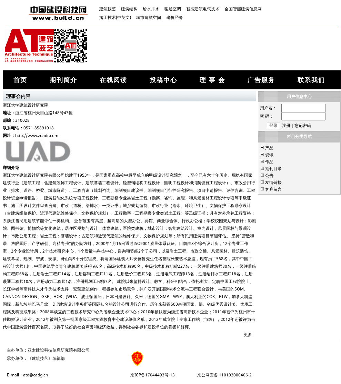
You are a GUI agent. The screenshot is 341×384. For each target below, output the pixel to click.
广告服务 (261, 80)
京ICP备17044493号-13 (152, 375)
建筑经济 (174, 17)
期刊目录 (273, 168)
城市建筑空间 (148, 17)
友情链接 (273, 182)
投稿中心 (163, 80)
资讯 (269, 155)
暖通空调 (172, 9)
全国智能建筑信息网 (243, 9)
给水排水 (151, 9)
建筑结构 (129, 9)
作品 (269, 162)
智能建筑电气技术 (202, 9)
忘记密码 (302, 125)
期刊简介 (63, 80)
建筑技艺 (107, 9)
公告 (269, 175)
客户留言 (273, 189)
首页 (20, 80)
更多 (248, 334)
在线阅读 (113, 80)
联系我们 (311, 80)
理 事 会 (212, 80)
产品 (269, 148)
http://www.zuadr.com (36, 135)
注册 (286, 125)
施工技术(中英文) (115, 17)
